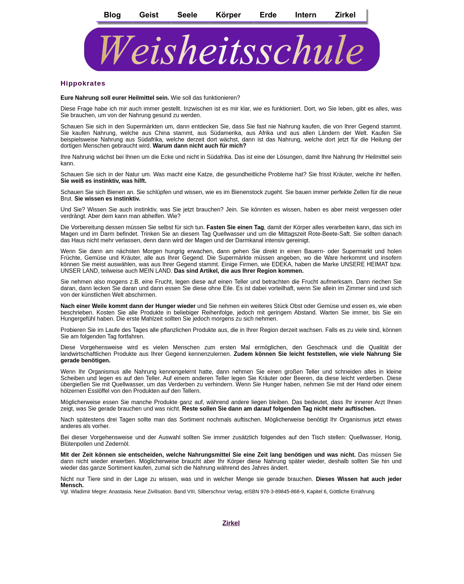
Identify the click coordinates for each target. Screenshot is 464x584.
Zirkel (231, 523)
